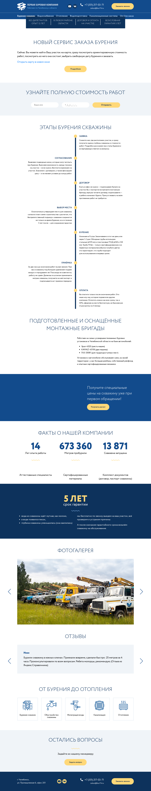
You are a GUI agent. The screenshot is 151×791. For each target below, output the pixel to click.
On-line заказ (127, 16)
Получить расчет (98, 407)
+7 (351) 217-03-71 (94, 5)
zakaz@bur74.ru (97, 8)
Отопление (62, 16)
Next (141, 591)
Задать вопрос (75, 762)
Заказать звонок (123, 6)
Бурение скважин (26, 16)
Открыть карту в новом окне (33, 62)
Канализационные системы (103, 16)
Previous (9, 591)
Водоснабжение (45, 16)
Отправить (106, 104)
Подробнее (75, 69)
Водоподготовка (78, 16)
